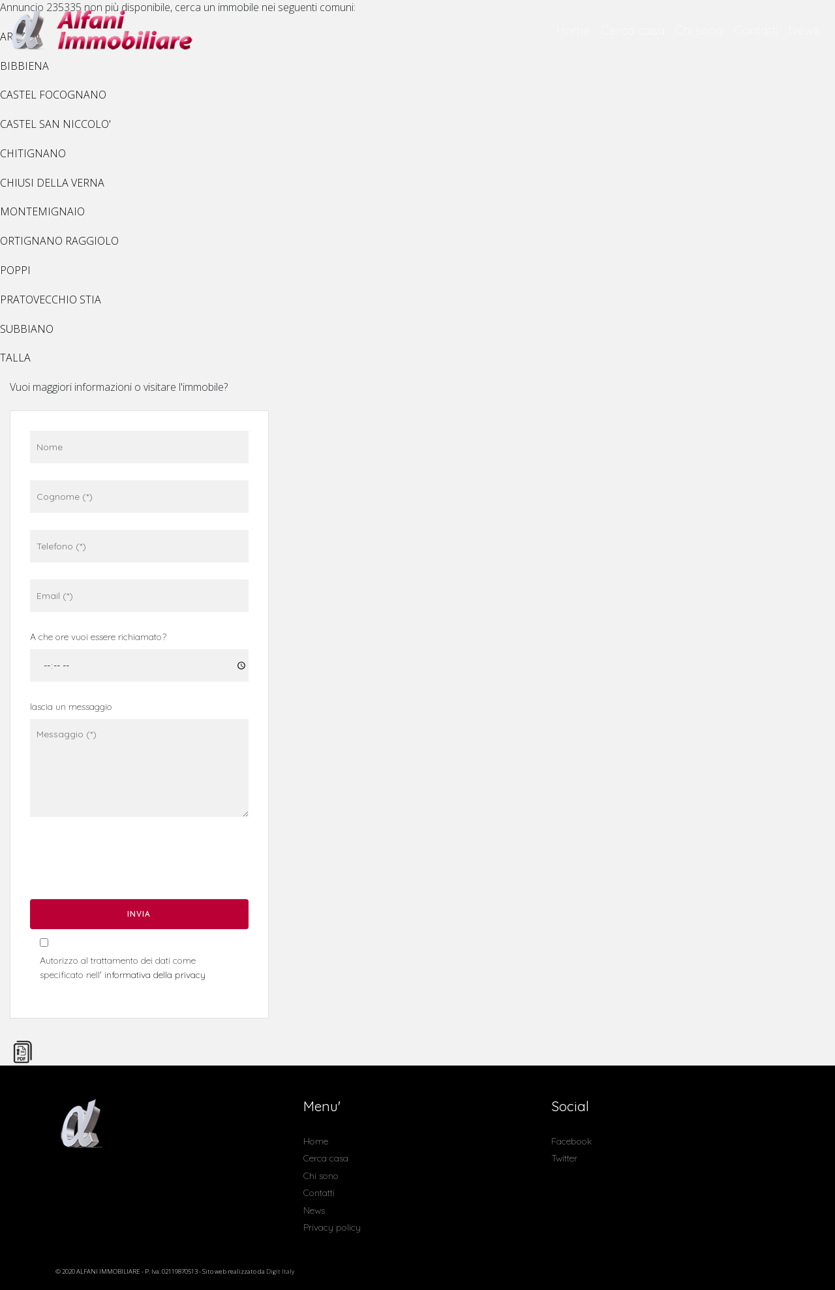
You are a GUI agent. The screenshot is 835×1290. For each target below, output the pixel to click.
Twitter (564, 1158)
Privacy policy (332, 1227)
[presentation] (125, 862)
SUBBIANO (26, 329)
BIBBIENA (24, 66)
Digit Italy (280, 1271)
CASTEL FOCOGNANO (53, 94)
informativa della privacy (154, 975)
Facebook (571, 1141)
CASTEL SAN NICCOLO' (55, 124)
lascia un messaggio (71, 707)
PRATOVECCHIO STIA (50, 299)
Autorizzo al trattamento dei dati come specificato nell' (122, 968)
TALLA (15, 357)
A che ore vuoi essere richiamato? (98, 637)
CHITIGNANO (33, 153)
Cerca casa (633, 30)
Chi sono (699, 30)
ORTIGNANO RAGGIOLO (59, 241)
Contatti (756, 30)
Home (573, 30)
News (803, 30)
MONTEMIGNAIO (42, 211)
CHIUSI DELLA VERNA (52, 183)
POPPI (15, 270)
